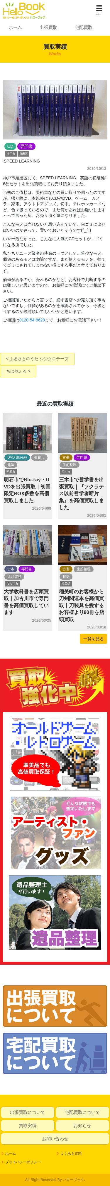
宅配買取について (82, 1112)
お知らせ (82, 1125)
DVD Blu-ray (17, 457)
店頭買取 (14, 576)
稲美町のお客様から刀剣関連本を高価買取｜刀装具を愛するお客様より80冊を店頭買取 (81, 605)
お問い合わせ (55, 1138)
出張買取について (27, 1112)
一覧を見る (93, 638)
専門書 (82, 457)
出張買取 (48, 27)
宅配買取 (83, 27)
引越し (39, 457)
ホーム (15, 27)
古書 (66, 457)
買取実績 (27, 1125)
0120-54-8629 (32, 320)
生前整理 (69, 465)
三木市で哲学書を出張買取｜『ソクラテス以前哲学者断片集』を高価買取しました (81, 493)
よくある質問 (71, 1153)
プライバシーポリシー (22, 1162)
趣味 (10, 465)
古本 (10, 569)
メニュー (99, 14)
